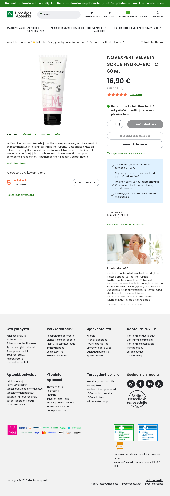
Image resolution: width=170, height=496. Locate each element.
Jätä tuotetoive (16, 355)
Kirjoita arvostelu (85, 182)
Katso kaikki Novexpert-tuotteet (125, 224)
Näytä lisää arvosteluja (21, 195)
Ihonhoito (137, 304)
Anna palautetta (56, 410)
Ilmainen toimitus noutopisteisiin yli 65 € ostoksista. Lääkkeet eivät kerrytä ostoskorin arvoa (137, 185)
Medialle (51, 394)
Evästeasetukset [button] (131, 483)
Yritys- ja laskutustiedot (60, 402)
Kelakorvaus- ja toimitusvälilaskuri (17, 383)
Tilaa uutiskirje (135, 355)
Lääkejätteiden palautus (21, 392)
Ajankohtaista (95, 355)
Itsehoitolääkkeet (97, 339)
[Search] (40, 15)
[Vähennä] (119, 124)
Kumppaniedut (135, 347)
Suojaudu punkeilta (98, 351)
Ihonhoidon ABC (118, 268)
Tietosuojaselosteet (58, 406)
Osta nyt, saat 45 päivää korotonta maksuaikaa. (135, 195)
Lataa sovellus (135, 351)
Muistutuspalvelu (16, 404)
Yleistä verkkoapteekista (61, 339)
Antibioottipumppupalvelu (102, 389)
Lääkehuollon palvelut (99, 393)
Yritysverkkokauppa (98, 401)
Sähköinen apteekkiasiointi (22, 343)
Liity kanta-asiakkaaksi (140, 339)
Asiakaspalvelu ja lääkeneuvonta (16, 337)
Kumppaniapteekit (17, 351)
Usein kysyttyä (55, 351)
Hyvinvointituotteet (98, 343)
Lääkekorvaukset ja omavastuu (25, 388)
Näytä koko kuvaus (17, 163)
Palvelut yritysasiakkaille (100, 381)
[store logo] (19, 15)
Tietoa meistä (55, 386)
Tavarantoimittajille (58, 398)
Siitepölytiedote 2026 (99, 347)
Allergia (91, 335)
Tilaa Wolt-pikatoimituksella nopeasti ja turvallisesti (34, 3)
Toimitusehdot (55, 347)
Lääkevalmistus (96, 397)
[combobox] (59, 15)
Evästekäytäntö (154, 483)
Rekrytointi (53, 390)
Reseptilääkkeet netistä (60, 335)
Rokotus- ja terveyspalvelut (22, 396)
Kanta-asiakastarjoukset (141, 343)
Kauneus (125, 304)
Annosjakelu (94, 385)
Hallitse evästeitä (57, 355)
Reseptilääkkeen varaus (20, 400)
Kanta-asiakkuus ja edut (141, 335)
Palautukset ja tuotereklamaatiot (17, 360)
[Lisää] (111, 124)
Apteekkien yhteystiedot (21, 347)
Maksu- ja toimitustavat (61, 343)
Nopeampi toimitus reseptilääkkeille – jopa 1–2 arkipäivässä (136, 174)
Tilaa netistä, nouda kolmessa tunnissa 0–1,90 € (132, 166)
